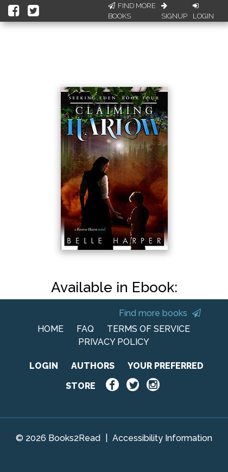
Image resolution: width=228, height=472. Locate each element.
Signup (174, 11)
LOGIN (43, 366)
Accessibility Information (162, 438)
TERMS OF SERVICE (148, 329)
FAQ (85, 329)
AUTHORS (93, 366)
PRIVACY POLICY (113, 342)
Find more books (160, 313)
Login (203, 11)
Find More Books (132, 11)
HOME (50, 329)
